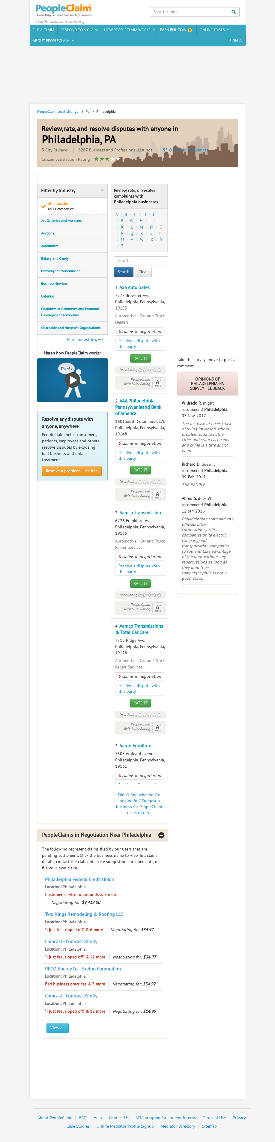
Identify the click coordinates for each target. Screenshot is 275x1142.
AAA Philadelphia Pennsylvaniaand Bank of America (138, 407)
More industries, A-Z (85, 339)
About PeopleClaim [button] (51, 40)
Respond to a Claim (79, 29)
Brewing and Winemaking (60, 271)
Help (98, 1117)
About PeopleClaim (54, 1117)
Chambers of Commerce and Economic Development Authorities (70, 312)
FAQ (83, 1117)
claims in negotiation (139, 331)
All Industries (76, 206)
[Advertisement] (137, 76)
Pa (88, 111)
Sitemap (209, 1126)
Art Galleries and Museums (61, 221)
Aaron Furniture (135, 746)
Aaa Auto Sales (134, 287)
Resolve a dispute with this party (139, 343)
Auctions (47, 233)
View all (57, 1027)
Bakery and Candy (55, 258)
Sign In (235, 40)
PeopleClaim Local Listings (57, 111)
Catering (47, 296)
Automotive (49, 246)
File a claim (43, 29)
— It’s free (72, 471)
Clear (143, 271)
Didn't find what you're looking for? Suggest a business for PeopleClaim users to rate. (139, 803)
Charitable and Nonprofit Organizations (70, 328)
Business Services (54, 284)
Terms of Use (214, 1117)
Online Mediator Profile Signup (125, 1126)
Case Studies (78, 1126)
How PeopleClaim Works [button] (127, 29)
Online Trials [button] (212, 29)
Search (124, 271)
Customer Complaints (185, 150)
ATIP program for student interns (166, 1117)
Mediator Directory (178, 1126)
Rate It (140, 358)
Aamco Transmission (140, 513)
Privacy (239, 1117)
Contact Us (119, 1117)
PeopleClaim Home (64, 10)
